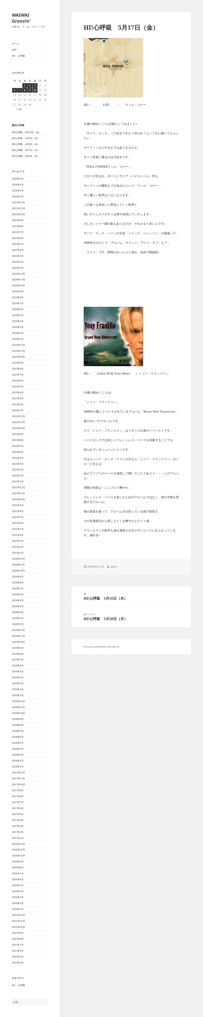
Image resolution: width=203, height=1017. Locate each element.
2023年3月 (18, 398)
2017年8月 (18, 796)
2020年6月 (18, 594)
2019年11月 (18, 636)
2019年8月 (18, 654)
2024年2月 (18, 333)
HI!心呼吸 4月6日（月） (26, 156)
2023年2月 (18, 404)
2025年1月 (18, 268)
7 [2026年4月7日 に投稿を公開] (19, 90)
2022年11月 (18, 422)
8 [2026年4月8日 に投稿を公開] (24, 90)
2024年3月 (18, 327)
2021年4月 (18, 535)
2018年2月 (18, 760)
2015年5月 (18, 956)
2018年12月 (18, 701)
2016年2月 (18, 903)
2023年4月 (18, 392)
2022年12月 (18, 416)
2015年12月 (18, 915)
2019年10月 (18, 642)
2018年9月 (18, 719)
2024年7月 (18, 303)
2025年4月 (18, 250)
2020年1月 (18, 624)
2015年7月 (18, 944)
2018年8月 (18, 725)
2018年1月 (18, 766)
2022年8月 (18, 440)
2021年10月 (18, 499)
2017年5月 (18, 814)
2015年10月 (18, 927)
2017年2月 (18, 832)
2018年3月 (18, 754)
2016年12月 (18, 844)
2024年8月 (18, 297)
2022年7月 (18, 446)
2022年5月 (18, 458)
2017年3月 (18, 826)
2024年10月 (18, 285)
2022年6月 (18, 452)
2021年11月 (18, 493)
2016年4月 (18, 891)
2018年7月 (18, 731)
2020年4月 (18, 606)
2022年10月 (18, 428)
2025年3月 (18, 256)
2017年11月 (18, 778)
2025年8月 (18, 226)
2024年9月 (18, 291)
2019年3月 (18, 683)
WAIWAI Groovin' (21, 18)
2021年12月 (18, 487)
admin (113, 566)
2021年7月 (18, 517)
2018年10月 (18, 713)
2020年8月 (18, 582)
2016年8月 (18, 867)
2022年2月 (18, 475)
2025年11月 (18, 208)
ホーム (15, 43)
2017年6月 (18, 808)
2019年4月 (18, 677)
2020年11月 (18, 564)
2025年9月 (18, 220)
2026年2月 (18, 190)
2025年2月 (18, 262)
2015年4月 (18, 962)
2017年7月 (18, 802)
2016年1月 (18, 909)
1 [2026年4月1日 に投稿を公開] (24, 85)
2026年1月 (18, 196)
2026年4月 (18, 178)
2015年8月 (18, 939)
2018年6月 (18, 737)
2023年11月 (18, 351)
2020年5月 (18, 600)
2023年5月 (18, 386)
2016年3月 (18, 897)
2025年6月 (18, 238)
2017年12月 (18, 772)
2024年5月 (18, 315)
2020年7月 (18, 588)
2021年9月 (18, 505)
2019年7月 (18, 659)
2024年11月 (18, 279)
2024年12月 (18, 273)
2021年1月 (18, 552)
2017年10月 (18, 784)
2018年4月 (18, 748)
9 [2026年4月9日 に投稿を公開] (30, 90)
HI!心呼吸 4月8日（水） (26, 144)
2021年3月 (18, 541)
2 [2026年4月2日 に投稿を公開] (30, 85)
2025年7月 (18, 232)
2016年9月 (18, 861)
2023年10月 (18, 356)
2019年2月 (18, 689)
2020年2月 (18, 618)
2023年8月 (18, 368)
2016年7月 (18, 873)
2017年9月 (18, 790)
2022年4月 (18, 463)
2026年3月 (18, 184)
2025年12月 (18, 202)
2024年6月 (18, 309)
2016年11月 (18, 849)
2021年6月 (18, 523)
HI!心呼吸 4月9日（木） (26, 138)
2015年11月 (18, 921)
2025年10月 (18, 214)
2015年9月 (18, 933)
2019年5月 (18, 671)
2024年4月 (18, 321)
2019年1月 (18, 695)
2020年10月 (18, 570)
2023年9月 (18, 362)
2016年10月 (18, 855)
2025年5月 (18, 244)
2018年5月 (18, 743)
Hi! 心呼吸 (18, 55)
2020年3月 (18, 612)
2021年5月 (18, 529)
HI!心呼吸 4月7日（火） (26, 150)
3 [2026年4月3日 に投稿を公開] (35, 85)
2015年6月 (18, 950)
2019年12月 (18, 630)
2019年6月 (18, 665)
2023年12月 (18, 345)
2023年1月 (18, 410)
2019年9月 (18, 648)
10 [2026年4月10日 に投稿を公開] (35, 90)
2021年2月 (18, 547)
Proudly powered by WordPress (101, 646)
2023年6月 (18, 380)
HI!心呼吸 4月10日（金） (26, 132)
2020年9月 (18, 576)
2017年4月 (18, 820)
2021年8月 (18, 511)
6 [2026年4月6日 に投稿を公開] (14, 90)
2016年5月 (18, 885)
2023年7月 (18, 374)
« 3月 (19, 109)
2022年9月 (18, 434)
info (14, 49)
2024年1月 (18, 339)
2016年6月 (18, 879)
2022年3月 (18, 469)
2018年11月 (18, 707)
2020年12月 (18, 558)
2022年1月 (18, 481)
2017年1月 (18, 838)
